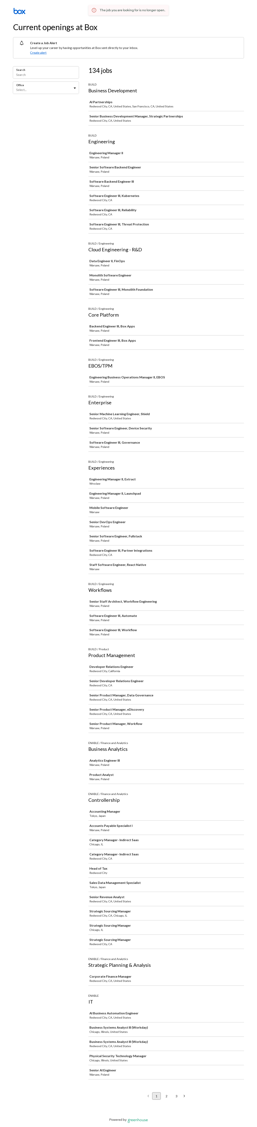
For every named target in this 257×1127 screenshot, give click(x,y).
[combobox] (16, 90)
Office (20, 85)
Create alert (38, 52)
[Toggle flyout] (74, 88)
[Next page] (184, 1096)
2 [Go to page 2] (166, 1096)
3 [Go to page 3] (176, 1096)
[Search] (46, 75)
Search (20, 69)
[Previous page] (148, 1096)
